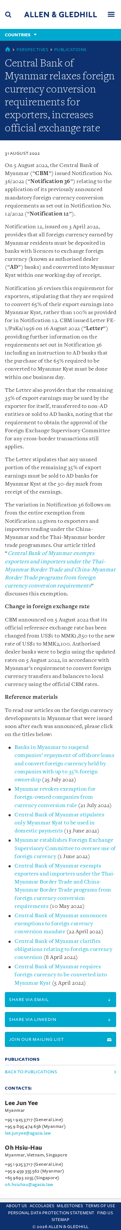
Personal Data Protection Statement (51, 1213)
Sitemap (61, 1219)
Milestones (70, 1206)
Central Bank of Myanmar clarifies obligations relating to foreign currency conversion (63, 949)
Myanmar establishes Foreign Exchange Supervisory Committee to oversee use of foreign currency (65, 848)
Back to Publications (31, 1071)
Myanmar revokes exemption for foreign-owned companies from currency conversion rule (55, 797)
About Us (16, 1206)
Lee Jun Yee (21, 1103)
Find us (105, 1213)
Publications (70, 49)
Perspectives (32, 49)
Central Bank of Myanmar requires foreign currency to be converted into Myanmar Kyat (61, 975)
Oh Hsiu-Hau (23, 1148)
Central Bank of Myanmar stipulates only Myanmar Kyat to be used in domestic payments (59, 823)
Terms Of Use (100, 1206)
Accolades (42, 1206)
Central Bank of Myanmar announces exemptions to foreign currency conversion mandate (61, 924)
